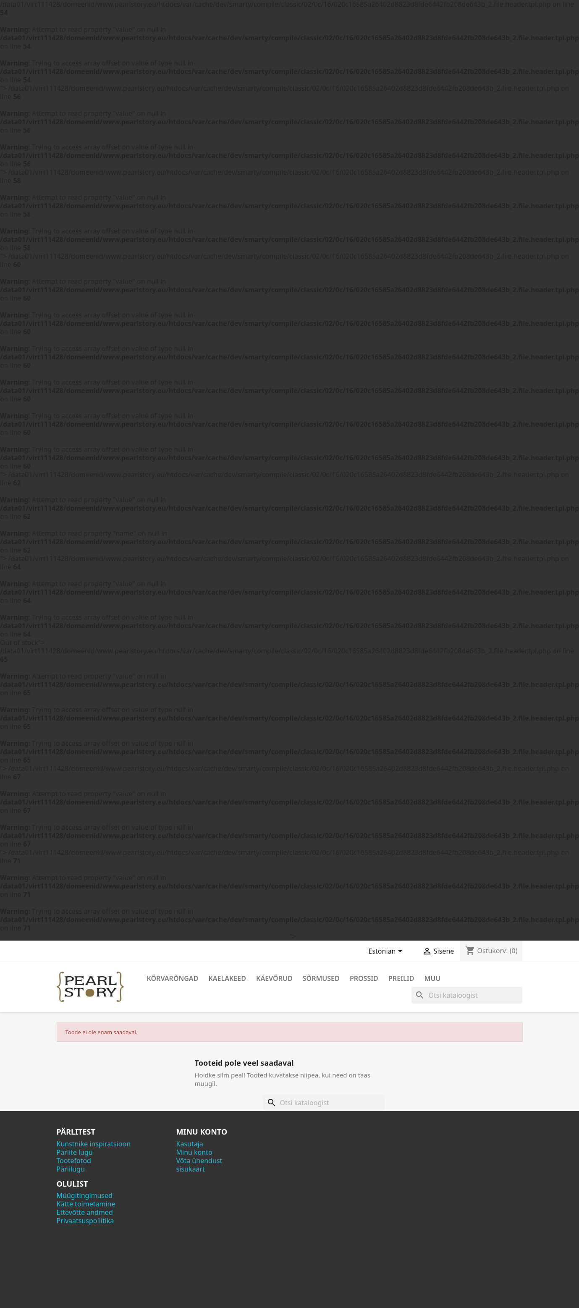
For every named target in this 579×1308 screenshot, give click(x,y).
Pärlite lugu (75, 1152)
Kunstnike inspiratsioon (94, 1143)
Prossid (364, 978)
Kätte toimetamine (86, 1203)
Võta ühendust (199, 1160)
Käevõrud (274, 978)
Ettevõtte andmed (85, 1212)
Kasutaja (189, 1143)
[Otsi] (466, 995)
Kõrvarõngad (173, 978)
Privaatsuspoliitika (85, 1220)
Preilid (401, 978)
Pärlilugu (71, 1169)
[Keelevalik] (387, 952)
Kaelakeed (227, 978)
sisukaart (190, 1169)
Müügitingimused (85, 1195)
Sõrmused (321, 978)
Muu (432, 978)
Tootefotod (74, 1160)
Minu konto (194, 1152)
